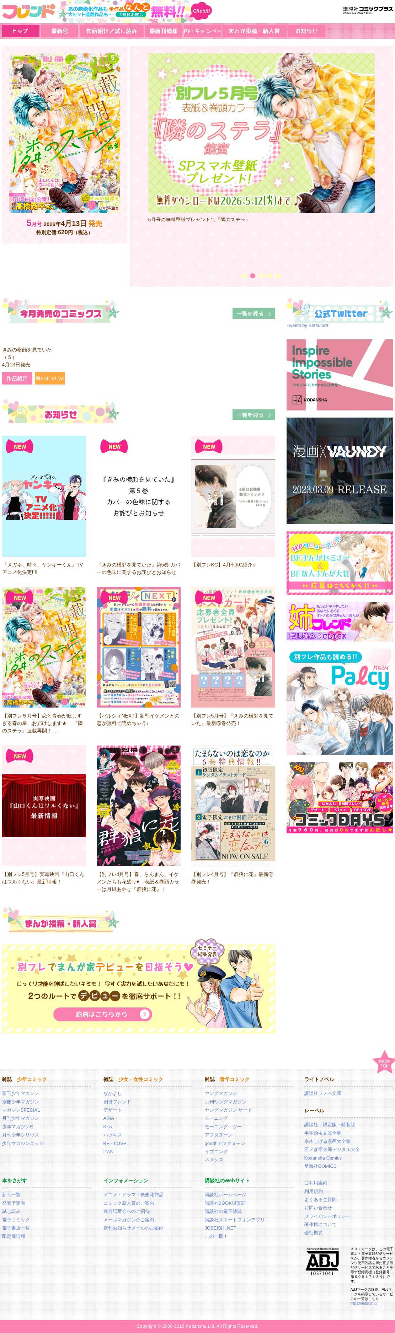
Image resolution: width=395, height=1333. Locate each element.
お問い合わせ (318, 1207)
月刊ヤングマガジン (225, 1101)
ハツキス (112, 1135)
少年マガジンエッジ (23, 1143)
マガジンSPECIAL (21, 1110)
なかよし (112, 1093)
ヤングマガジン (221, 1093)
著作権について (320, 1224)
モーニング (216, 1118)
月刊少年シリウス (20, 1135)
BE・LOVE (115, 1143)
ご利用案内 (315, 1183)
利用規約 (313, 1191)
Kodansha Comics (323, 1158)
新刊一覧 (11, 1194)
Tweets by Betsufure (308, 325)
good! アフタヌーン (225, 1143)
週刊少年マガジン (20, 1093)
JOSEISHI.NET (220, 1228)
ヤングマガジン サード (228, 1110)
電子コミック (16, 1219)
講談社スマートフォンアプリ (235, 1219)
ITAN (108, 1151)
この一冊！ (216, 1236)
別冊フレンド (117, 1101)
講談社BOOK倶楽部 (225, 1203)
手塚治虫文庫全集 (322, 1133)
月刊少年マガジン (20, 1118)
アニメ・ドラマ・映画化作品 (133, 1194)
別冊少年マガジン (20, 1101)
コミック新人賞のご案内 (128, 1203)
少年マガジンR (17, 1126)
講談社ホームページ (225, 1194)
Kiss (107, 1126)
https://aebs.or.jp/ (364, 1303)
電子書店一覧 (16, 1228)
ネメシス (214, 1159)
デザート (112, 1110)
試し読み (11, 1211)
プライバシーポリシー (327, 1216)
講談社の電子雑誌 (223, 1211)
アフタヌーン (219, 1135)
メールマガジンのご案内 (128, 1219)
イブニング (216, 1151)
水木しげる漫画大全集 (327, 1141)
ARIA (108, 1118)
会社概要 (313, 1232)
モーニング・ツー (223, 1126)
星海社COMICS (320, 1166)
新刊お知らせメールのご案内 (133, 1228)
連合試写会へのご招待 (126, 1211)
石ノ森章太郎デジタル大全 (332, 1149)
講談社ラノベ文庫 (322, 1093)
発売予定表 (13, 1203)
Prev (138, 160)
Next (385, 160)
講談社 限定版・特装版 (329, 1124)
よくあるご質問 (320, 1199)
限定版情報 (13, 1236)
